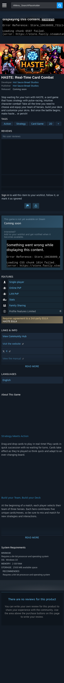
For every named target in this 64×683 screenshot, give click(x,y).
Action (7, 125)
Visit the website (13, 347)
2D (50, 125)
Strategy (21, 125)
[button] (32, 138)
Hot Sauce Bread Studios (26, 84)
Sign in (5, 197)
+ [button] (58, 125)
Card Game (37, 125)
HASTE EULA (10, 325)
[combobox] (34, 5)
